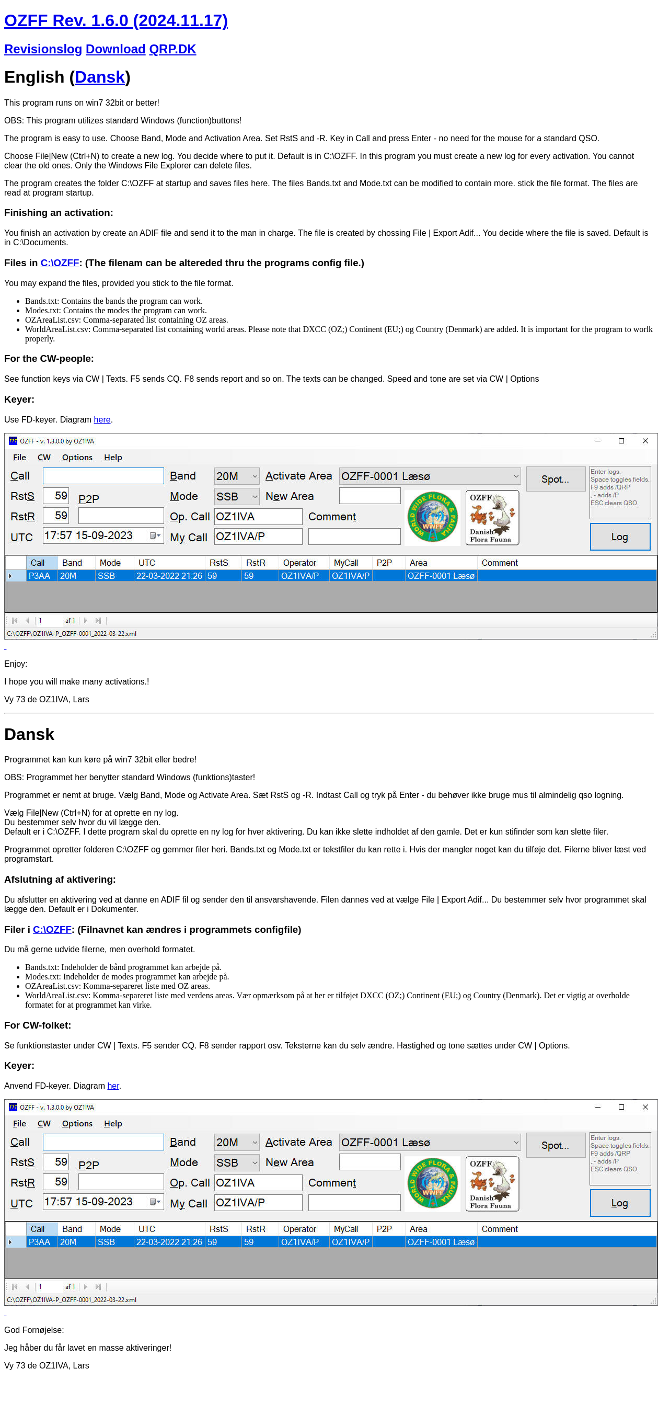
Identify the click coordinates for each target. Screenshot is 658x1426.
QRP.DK (172, 49)
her (113, 1085)
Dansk (100, 76)
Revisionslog (43, 49)
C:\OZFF (60, 262)
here (102, 419)
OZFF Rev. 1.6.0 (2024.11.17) (116, 20)
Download (116, 49)
